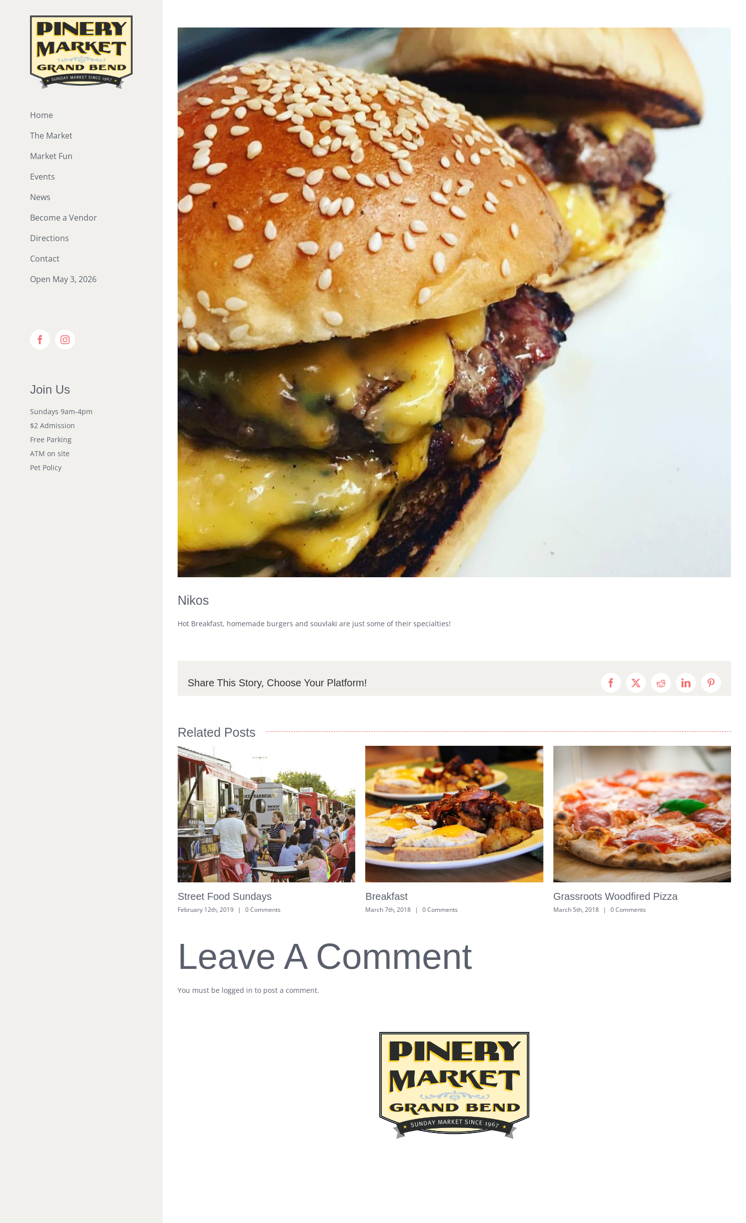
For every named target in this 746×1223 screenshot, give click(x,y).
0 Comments (263, 909)
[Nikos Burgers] (454, 302)
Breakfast (386, 896)
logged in (237, 990)
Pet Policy (46, 467)
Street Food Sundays (225, 896)
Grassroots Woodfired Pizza (615, 896)
